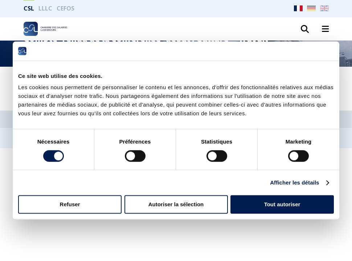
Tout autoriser (282, 205)
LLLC (45, 8)
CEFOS (65, 8)
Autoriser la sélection (176, 205)
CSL (29, 8)
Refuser (70, 205)
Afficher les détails (294, 182)
